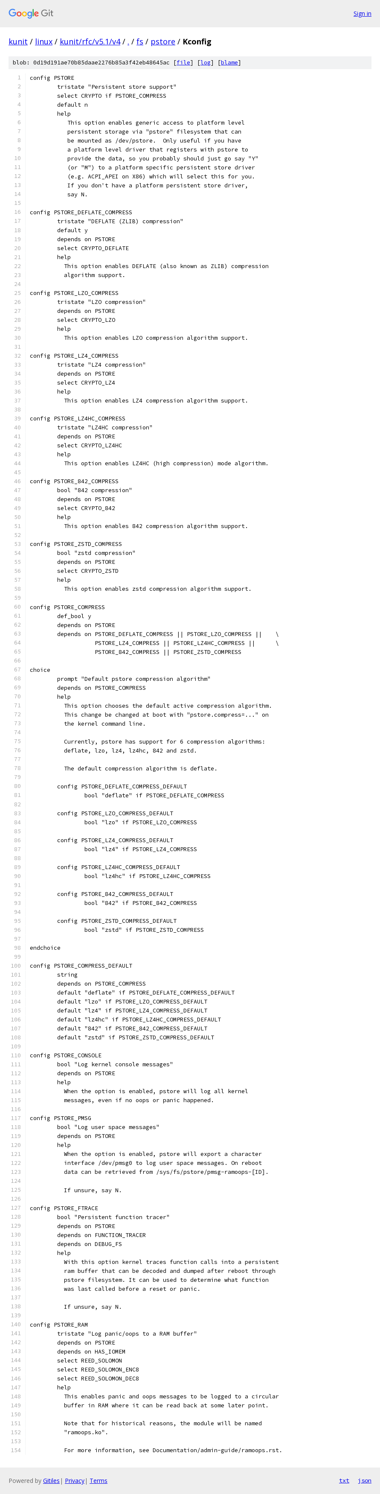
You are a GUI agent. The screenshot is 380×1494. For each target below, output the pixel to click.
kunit (18, 41)
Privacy (74, 1480)
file (183, 62)
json (364, 1480)
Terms (98, 1480)
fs (139, 41)
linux (43, 41)
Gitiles (51, 1480)
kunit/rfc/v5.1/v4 (90, 41)
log (205, 62)
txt (344, 1480)
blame (229, 62)
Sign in (362, 13)
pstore (163, 41)
